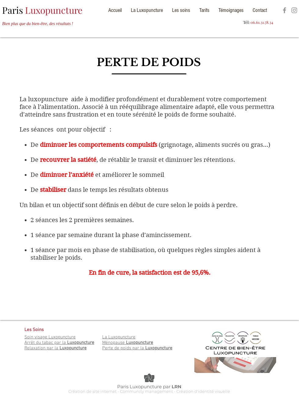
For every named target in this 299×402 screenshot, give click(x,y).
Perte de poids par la (137, 348)
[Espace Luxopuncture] (284, 10)
